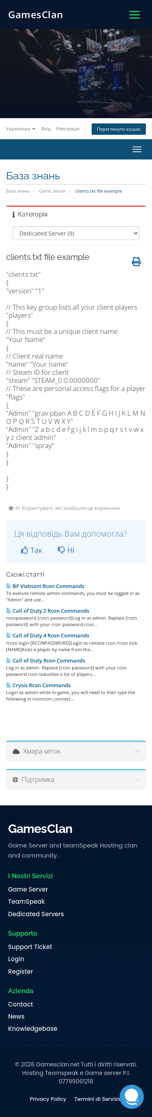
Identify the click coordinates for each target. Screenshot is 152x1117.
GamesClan (35, 14)
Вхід (45, 128)
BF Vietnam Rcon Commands (45, 586)
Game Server (52, 191)
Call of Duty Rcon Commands (45, 660)
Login (16, 959)
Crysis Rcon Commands (38, 685)
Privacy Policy (48, 1099)
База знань (18, 191)
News (16, 1017)
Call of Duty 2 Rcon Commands (47, 610)
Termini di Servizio (98, 1099)
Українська (20, 128)
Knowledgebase (33, 1029)
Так (31, 550)
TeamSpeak (26, 902)
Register (20, 972)
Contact (20, 1004)
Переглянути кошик (119, 129)
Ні (66, 550)
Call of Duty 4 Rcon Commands (47, 635)
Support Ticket (30, 947)
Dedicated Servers (36, 914)
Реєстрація (67, 128)
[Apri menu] (134, 15)
